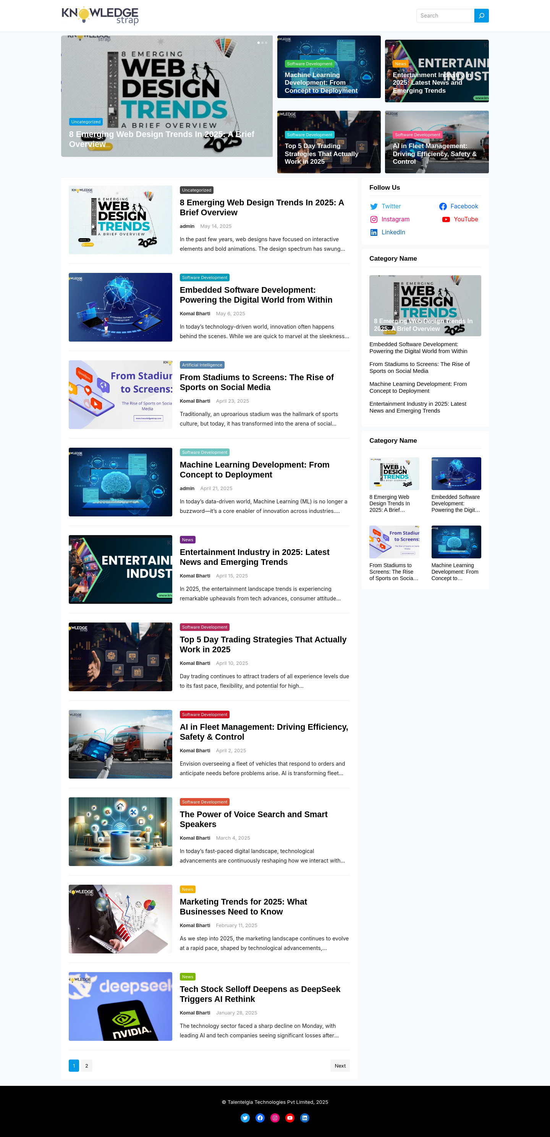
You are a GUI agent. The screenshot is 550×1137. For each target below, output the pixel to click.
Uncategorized (85, 121)
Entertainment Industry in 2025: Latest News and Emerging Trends (432, 82)
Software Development (309, 63)
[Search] (481, 16)
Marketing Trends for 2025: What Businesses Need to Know (243, 906)
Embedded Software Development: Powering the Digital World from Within (256, 295)
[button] (258, 43)
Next (340, 1066)
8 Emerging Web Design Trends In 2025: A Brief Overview (161, 139)
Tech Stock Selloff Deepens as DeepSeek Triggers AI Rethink (260, 994)
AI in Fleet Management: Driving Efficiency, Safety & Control (435, 153)
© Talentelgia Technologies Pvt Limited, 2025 (275, 1102)
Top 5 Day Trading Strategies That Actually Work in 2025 (322, 153)
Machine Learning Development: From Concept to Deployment (321, 82)
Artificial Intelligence (202, 365)
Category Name (393, 258)
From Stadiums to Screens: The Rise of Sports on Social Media (257, 382)
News (400, 63)
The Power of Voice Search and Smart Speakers (254, 819)
